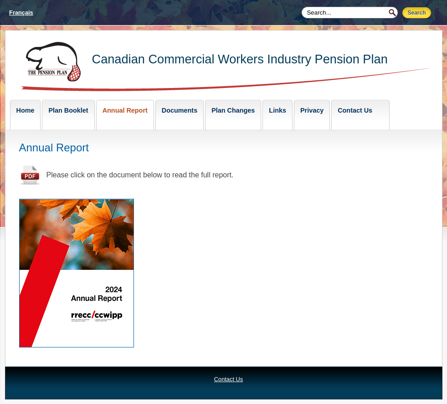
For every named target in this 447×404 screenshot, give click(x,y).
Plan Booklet (68, 110)
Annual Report (125, 110)
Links (277, 110)
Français (21, 12)
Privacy (312, 110)
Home (25, 110)
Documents (179, 110)
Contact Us (355, 110)
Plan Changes (233, 110)
